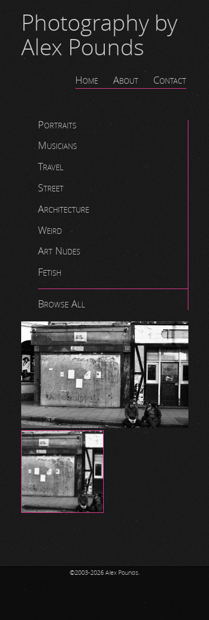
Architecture (63, 209)
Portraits (57, 125)
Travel (51, 167)
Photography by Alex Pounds (99, 35)
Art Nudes (59, 251)
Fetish (49, 272)
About (125, 80)
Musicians (57, 146)
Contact (169, 80)
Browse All (61, 304)
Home (86, 80)
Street (51, 188)
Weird (50, 230)
